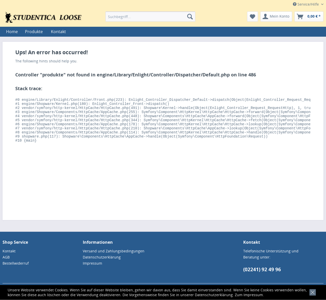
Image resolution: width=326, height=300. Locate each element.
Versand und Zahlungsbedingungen (113, 251)
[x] (311, 291)
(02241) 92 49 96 (262, 269)
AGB (6, 257)
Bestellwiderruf (16, 263)
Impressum (253, 294)
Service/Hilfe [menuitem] (306, 4)
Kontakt (58, 31)
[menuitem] (150, 16)
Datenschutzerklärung (214, 294)
